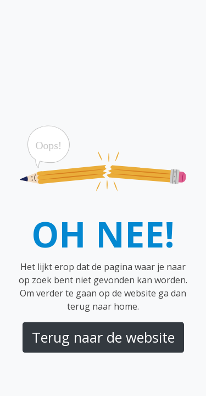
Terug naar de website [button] (103, 337)
